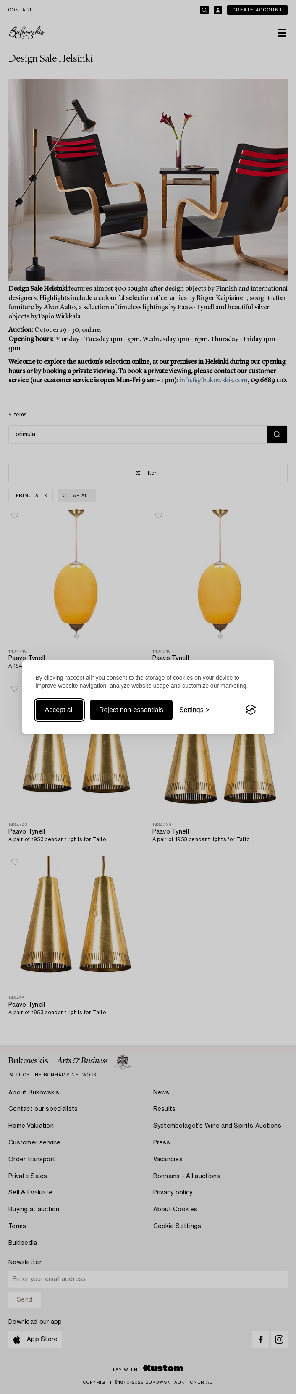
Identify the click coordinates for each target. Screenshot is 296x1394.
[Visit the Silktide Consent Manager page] (251, 710)
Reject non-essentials (131, 709)
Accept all (59, 709)
